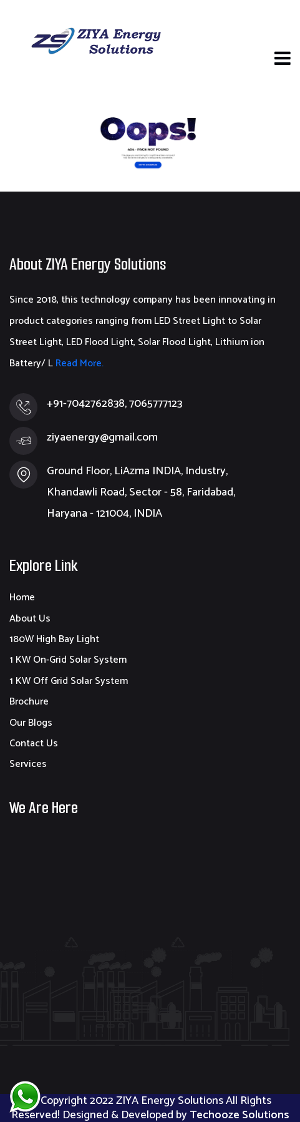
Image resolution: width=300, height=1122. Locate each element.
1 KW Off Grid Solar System (68, 681)
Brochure (29, 701)
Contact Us (33, 743)
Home (22, 597)
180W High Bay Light (54, 639)
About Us (30, 618)
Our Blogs (30, 723)
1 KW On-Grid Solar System (68, 659)
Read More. (78, 363)
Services (28, 764)
